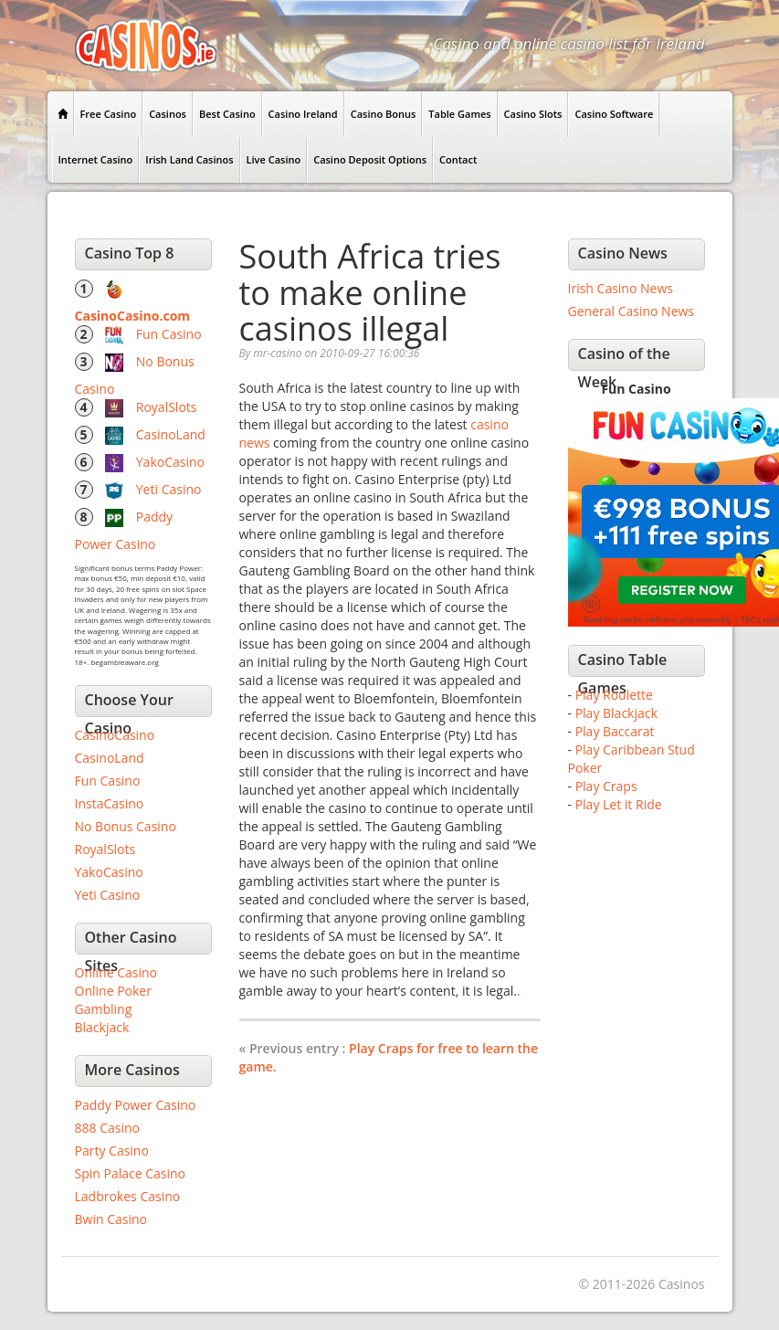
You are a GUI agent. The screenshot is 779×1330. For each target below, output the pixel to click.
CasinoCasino (115, 735)
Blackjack (102, 1027)
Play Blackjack (616, 713)
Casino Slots (533, 114)
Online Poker (113, 990)
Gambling (103, 1009)
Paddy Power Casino (135, 1105)
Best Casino (227, 114)
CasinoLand (170, 434)
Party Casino (112, 1150)
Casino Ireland (303, 114)
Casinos (167, 114)
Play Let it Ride (618, 804)
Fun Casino (169, 334)
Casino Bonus (383, 114)
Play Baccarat (615, 731)
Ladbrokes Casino (128, 1196)
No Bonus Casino (125, 826)
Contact (458, 159)
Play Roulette (614, 694)
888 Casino (107, 1127)
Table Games (459, 114)
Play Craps (606, 786)
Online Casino (116, 972)
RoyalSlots (166, 407)
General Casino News (631, 311)
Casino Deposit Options (369, 159)
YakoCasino (170, 461)
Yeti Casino (169, 489)
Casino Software (613, 114)
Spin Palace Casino (130, 1173)
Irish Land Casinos (189, 159)
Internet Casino (95, 159)
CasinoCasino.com (133, 315)
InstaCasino (109, 803)
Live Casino (274, 159)
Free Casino (108, 114)
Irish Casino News (620, 288)
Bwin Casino (111, 1219)
